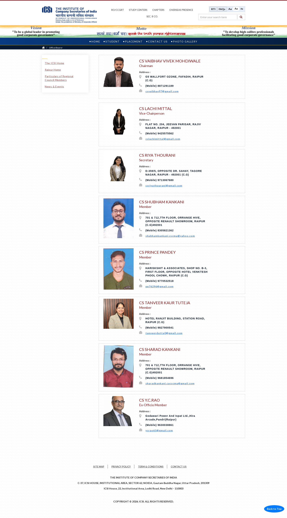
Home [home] (95, 41)
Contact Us (158, 41)
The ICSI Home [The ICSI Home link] (54, 62)
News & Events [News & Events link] (54, 85)
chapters (158, 9)
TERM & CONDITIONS (150, 466)
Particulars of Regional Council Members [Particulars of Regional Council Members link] (59, 77)
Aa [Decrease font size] (242, 8)
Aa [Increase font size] (230, 8)
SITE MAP (98, 466)
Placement (134, 41)
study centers (138, 9)
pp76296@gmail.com (160, 285)
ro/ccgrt (117, 9)
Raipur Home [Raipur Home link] (53, 69)
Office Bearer (56, 47)
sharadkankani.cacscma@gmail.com (170, 383)
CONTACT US (179, 466)
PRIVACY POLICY (121, 466)
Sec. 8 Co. (152, 16)
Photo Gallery (185, 41)
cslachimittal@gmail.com (163, 138)
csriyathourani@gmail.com (164, 185)
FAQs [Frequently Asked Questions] (222, 8)
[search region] (221, 17)
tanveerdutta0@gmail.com (164, 332)
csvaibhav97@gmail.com (162, 90)
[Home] (43, 47)
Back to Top (274, 508)
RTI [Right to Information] (213, 8)
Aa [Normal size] (236, 8)
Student (112, 41)
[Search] (241, 17)
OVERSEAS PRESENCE (181, 9)
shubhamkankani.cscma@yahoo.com (170, 235)
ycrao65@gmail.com (159, 430)
